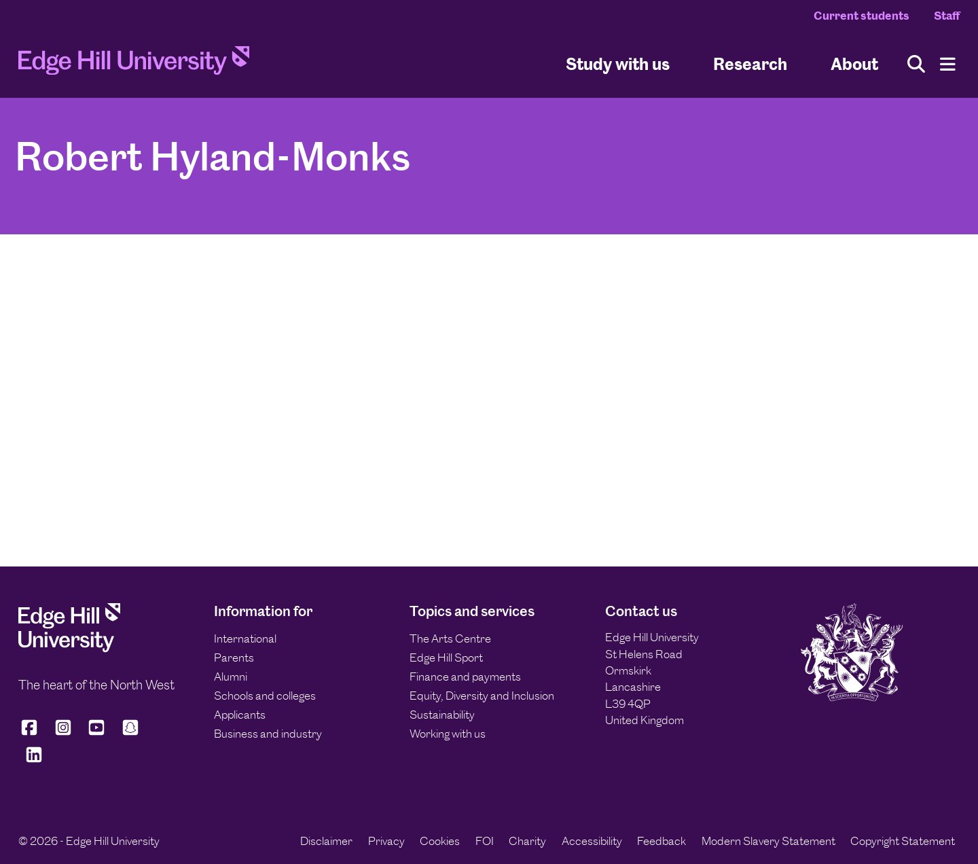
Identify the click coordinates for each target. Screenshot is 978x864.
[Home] (133, 64)
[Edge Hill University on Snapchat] (130, 733)
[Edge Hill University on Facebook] (31, 733)
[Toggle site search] (916, 64)
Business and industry (268, 733)
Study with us (618, 63)
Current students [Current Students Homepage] (861, 15)
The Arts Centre (450, 638)
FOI (484, 841)
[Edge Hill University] (69, 648)
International (245, 638)
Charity (527, 841)
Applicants (240, 714)
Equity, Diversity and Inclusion (482, 695)
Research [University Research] (750, 63)
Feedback (661, 841)
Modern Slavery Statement (768, 841)
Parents (234, 657)
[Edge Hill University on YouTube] (96, 733)
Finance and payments (465, 676)
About (854, 63)
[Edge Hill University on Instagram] (63, 733)
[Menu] (948, 64)
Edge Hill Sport (446, 657)
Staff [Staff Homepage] (947, 15)
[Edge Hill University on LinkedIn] (34, 760)
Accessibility (592, 841)
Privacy (386, 841)
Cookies (440, 841)
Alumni (230, 676)
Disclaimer (326, 841)
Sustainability (442, 714)
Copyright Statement (902, 841)
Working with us (448, 733)
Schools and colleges (265, 695)
